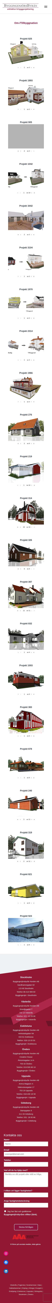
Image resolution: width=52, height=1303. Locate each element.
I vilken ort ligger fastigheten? (19, 1191)
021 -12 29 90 (29, 1016)
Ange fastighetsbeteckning (17, 1201)
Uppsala (30, 1291)
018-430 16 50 (30, 1094)
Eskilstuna (22, 1291)
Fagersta (21, 1285)
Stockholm (23, 1294)
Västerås (13, 1285)
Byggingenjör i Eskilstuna (26, 1044)
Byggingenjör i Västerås (26, 1019)
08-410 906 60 (29, 992)
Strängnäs (38, 1291)
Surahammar (31, 1285)
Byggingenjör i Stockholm (25, 995)
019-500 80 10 (29, 1067)
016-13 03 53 (29, 1040)
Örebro (30, 1294)
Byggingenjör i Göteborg (26, 1121)
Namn (7, 1140)
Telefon (8, 1160)
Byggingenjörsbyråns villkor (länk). (20, 1214)
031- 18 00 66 (29, 1117)
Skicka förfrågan (26, 1227)
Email (7, 1150)
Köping (24, 1288)
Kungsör (39, 1288)
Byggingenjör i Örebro (26, 1071)
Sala (39, 1285)
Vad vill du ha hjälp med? (16, 1170)
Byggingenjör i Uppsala (26, 1097)
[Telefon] (26, 1164)
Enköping (12, 1291)
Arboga (31, 1288)
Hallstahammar (15, 1288)
